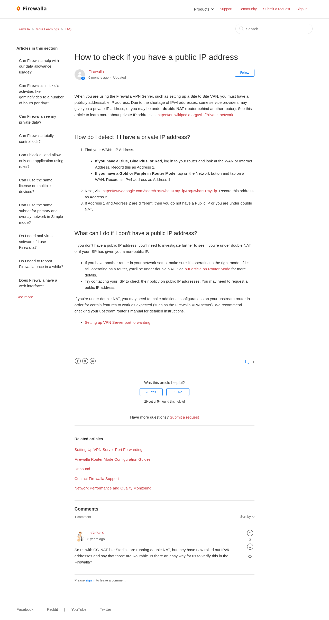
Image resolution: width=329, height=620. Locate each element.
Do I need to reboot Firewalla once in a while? (41, 264)
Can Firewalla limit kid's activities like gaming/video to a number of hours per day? (41, 94)
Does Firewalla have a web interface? (38, 283)
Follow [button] (244, 73)
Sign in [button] (301, 9)
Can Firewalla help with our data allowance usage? (39, 66)
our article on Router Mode (207, 269)
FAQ (68, 29)
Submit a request (276, 9)
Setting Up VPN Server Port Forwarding (108, 449)
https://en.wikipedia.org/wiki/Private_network (195, 115)
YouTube (78, 609)
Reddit (52, 609)
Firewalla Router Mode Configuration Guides (113, 459)
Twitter (85, 361)
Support (226, 9)
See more (24, 297)
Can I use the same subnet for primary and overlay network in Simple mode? (41, 214)
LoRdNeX (95, 533)
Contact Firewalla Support (97, 478)
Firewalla (23, 29)
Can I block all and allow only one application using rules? (41, 161)
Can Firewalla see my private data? (37, 119)
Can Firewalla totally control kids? (36, 138)
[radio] (151, 392)
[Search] (274, 29)
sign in (90, 580)
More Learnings (47, 29)
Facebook (78, 361)
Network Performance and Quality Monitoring (113, 488)
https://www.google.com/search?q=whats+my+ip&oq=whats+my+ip (160, 191)
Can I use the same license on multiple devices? (35, 186)
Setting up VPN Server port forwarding (117, 322)
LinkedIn (92, 361)
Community (248, 9)
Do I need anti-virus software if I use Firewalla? (35, 241)
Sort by (245, 517)
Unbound (82, 469)
